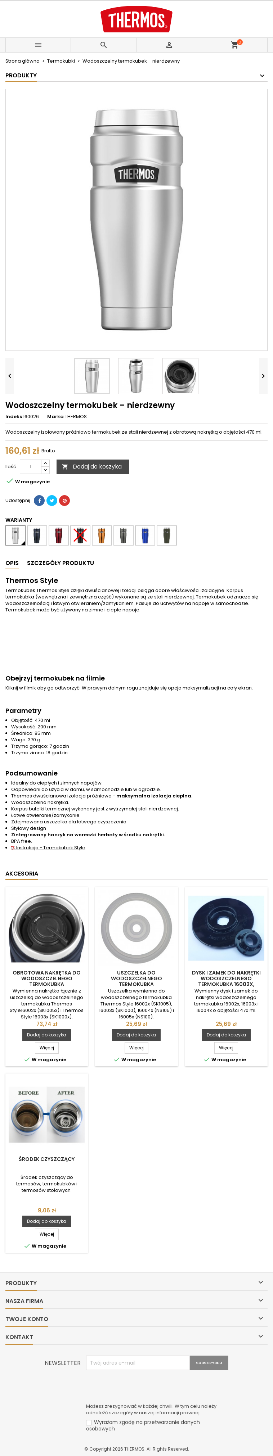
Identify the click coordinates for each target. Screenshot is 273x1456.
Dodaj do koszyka (92, 466)
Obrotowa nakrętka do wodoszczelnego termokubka (47, 978)
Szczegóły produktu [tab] (60, 563)
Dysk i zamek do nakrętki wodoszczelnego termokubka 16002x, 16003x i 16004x (226, 981)
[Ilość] (30, 467)
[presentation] (141, 1388)
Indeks (13, 416)
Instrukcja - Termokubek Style (48, 847)
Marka (55, 416)
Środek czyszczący (47, 1159)
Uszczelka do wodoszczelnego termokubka (136, 978)
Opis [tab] (12, 563)
